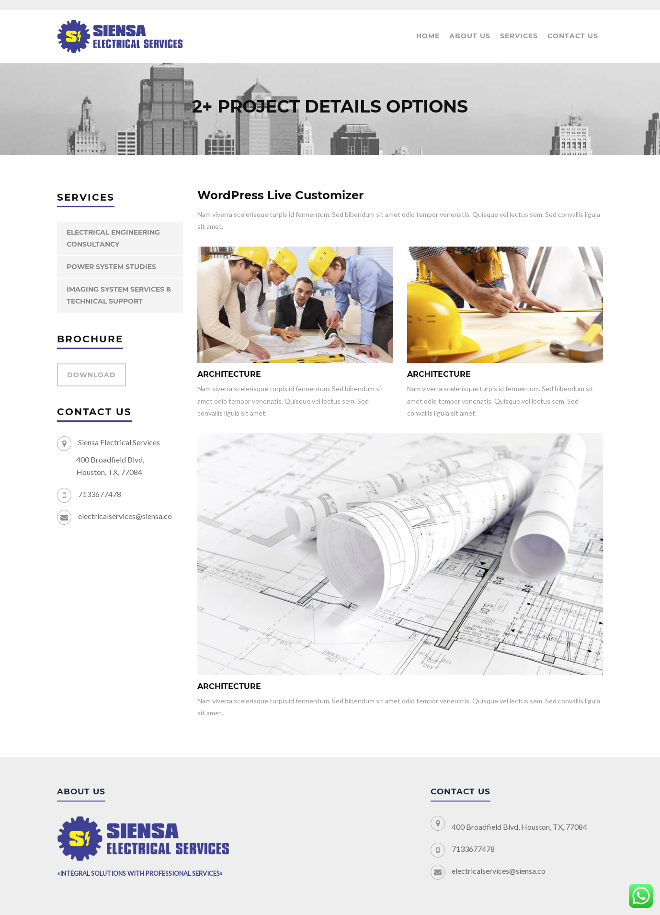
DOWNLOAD (91, 375)
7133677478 (99, 493)
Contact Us (572, 36)
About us (469, 36)
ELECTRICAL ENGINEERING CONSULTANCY (113, 238)
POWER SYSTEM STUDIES (111, 266)
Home (428, 36)
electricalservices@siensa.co (125, 515)
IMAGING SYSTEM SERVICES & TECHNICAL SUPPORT (119, 295)
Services (519, 36)
